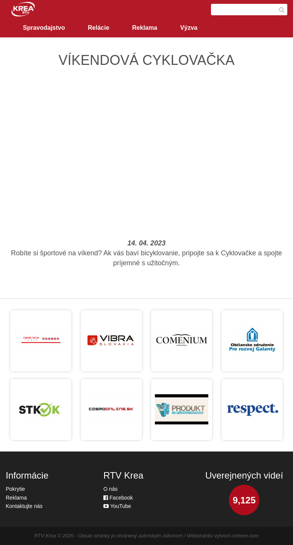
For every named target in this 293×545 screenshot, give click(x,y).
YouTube (117, 506)
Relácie (98, 27)
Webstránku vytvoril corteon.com (223, 536)
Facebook (118, 498)
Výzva (188, 27)
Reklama (144, 27)
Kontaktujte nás (24, 506)
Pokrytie (15, 489)
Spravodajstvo (44, 27)
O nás (110, 489)
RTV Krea (45, 536)
